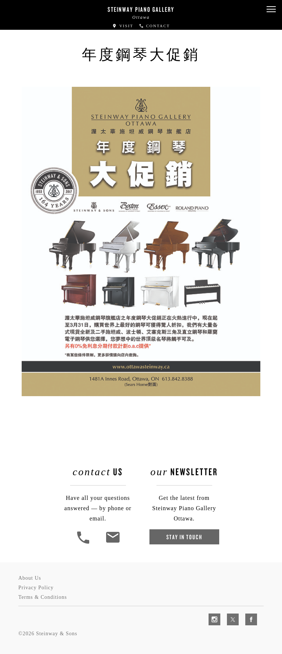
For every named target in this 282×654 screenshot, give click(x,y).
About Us (29, 578)
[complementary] (229, 613)
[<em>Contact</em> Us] (112, 543)
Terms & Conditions (42, 597)
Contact (154, 26)
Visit (122, 26)
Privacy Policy (36, 587)
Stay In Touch (184, 537)
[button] (271, 9)
